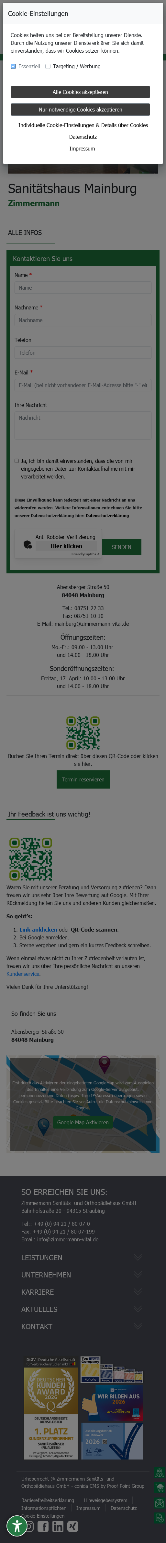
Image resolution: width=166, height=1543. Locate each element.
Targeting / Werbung (77, 66)
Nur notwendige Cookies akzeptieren (80, 109)
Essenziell (29, 66)
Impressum (82, 148)
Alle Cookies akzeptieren (80, 91)
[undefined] (17, 1525)
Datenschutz (83, 136)
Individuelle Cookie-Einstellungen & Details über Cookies (83, 125)
